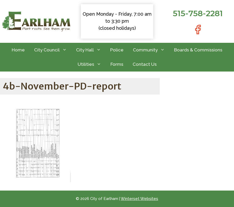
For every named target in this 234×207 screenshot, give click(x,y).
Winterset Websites (139, 198)
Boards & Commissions (198, 49)
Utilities (92, 64)
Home (18, 49)
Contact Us (145, 64)
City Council (52, 50)
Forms (116, 64)
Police (117, 49)
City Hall (91, 50)
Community (151, 50)
